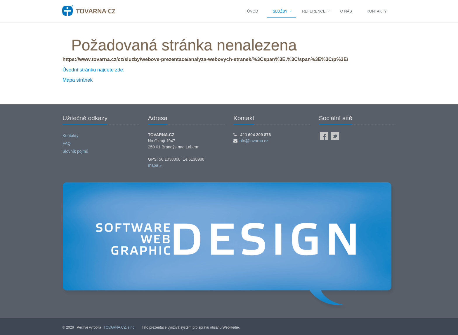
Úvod (252, 11)
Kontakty (377, 11)
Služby (280, 11)
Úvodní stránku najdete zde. (93, 70)
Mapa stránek (78, 80)
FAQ (67, 143)
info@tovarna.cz (253, 140)
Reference (313, 11)
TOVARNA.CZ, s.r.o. (120, 327)
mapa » (155, 165)
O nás (346, 11)
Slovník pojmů (75, 151)
